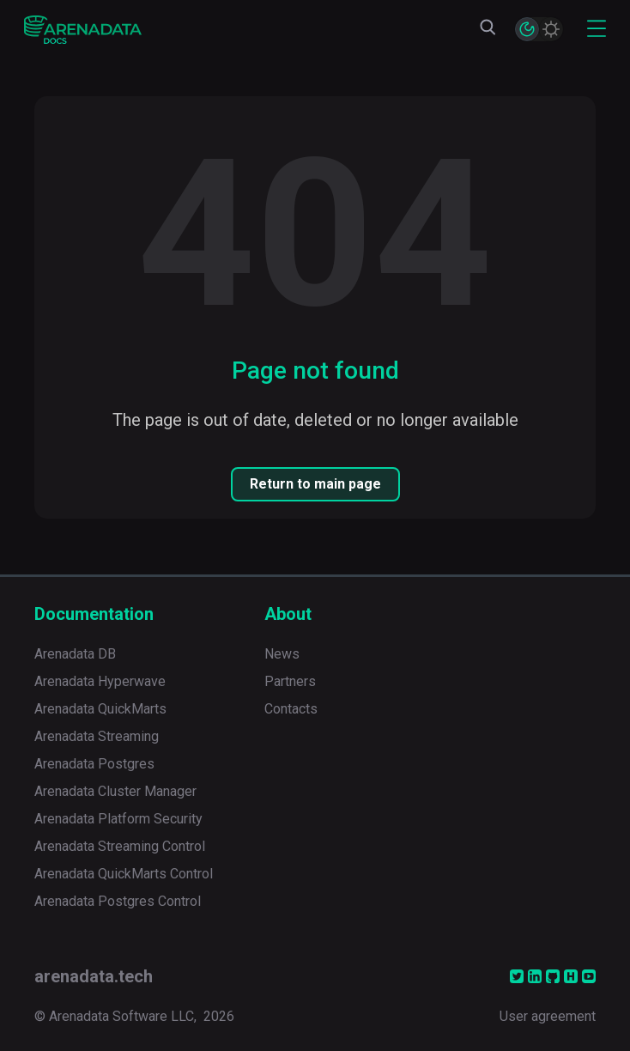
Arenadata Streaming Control (119, 846)
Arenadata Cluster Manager (115, 791)
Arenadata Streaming (96, 736)
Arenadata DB (75, 654)
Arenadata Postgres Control (117, 901)
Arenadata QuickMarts (100, 709)
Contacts (291, 709)
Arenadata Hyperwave (100, 681)
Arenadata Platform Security (118, 819)
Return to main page (315, 484)
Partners (290, 681)
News (282, 654)
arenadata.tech (93, 976)
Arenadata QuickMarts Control (123, 874)
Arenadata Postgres (94, 764)
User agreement (548, 1016)
